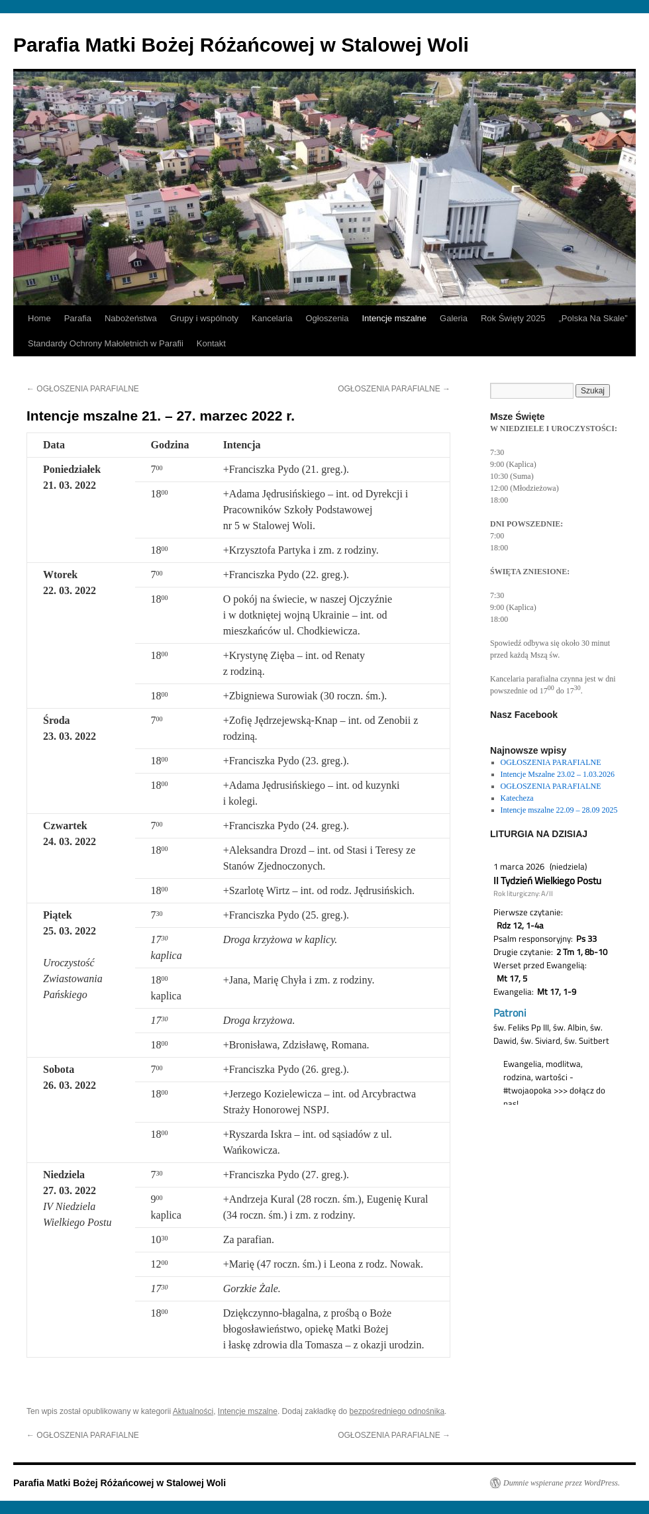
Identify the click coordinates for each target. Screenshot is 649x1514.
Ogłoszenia (326, 318)
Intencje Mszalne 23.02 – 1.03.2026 (558, 774)
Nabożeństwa (131, 318)
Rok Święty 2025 (513, 318)
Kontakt (211, 343)
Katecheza (517, 798)
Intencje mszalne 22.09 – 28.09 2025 (559, 810)
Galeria (454, 318)
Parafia (77, 318)
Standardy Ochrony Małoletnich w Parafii (105, 343)
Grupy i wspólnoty (204, 318)
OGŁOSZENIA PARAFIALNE (82, 388)
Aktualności (193, 1411)
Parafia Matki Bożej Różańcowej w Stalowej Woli (241, 45)
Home (39, 318)
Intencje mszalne (394, 318)
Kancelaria (272, 318)
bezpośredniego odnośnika (397, 1411)
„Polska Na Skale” (593, 318)
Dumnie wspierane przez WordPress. (561, 1483)
